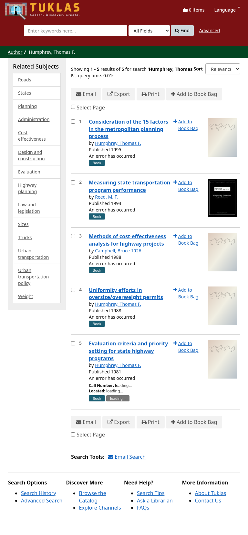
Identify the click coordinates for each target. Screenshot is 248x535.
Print (151, 94)
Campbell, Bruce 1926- (119, 251)
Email (86, 94)
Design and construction (31, 155)
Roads (24, 80)
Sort (198, 69)
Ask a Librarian (155, 500)
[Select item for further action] (73, 121)
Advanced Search (41, 500)
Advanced (209, 30)
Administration (33, 119)
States (24, 93)
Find (182, 30)
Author (15, 52)
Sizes (23, 224)
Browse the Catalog (92, 497)
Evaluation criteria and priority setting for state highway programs (128, 351)
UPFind (21, 8)
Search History (38, 493)
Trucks (25, 237)
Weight (25, 296)
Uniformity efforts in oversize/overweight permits (126, 293)
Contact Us (208, 500)
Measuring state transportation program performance (129, 186)
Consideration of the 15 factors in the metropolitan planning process (128, 129)
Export (119, 94)
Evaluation (29, 172)
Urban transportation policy (33, 276)
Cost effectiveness (32, 135)
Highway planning (27, 188)
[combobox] (75, 30)
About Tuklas (210, 493)
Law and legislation (29, 208)
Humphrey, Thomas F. (118, 143)
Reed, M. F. (106, 197)
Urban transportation (33, 254)
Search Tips (150, 493)
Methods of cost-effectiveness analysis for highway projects (127, 240)
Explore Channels (100, 507)
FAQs (143, 507)
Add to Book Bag (194, 94)
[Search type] (149, 30)
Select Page (91, 107)
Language (227, 10)
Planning (27, 106)
